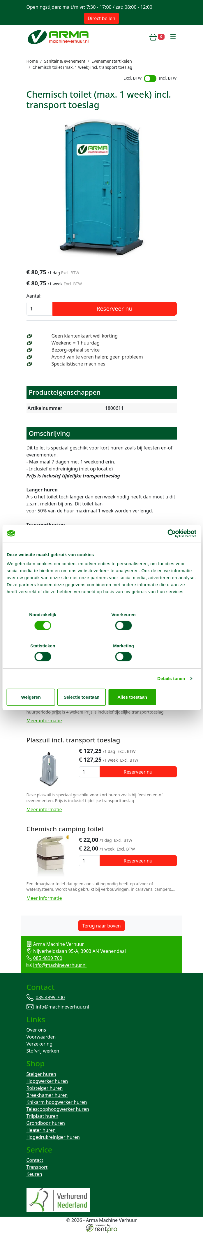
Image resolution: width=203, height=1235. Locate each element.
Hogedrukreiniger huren (53, 1139)
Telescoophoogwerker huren (58, 1111)
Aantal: (34, 297)
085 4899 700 (47, 958)
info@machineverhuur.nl (60, 965)
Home (32, 61)
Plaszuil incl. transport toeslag (73, 740)
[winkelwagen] (157, 37)
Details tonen (171, 662)
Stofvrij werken (43, 1052)
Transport (37, 1169)
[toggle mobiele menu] (173, 37)
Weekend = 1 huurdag (76, 344)
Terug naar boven (101, 926)
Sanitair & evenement (65, 61)
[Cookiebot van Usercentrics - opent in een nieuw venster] (170, 549)
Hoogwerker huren (47, 1083)
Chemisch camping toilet (65, 829)
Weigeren (37, 681)
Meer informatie (44, 721)
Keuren (34, 1176)
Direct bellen (101, 18)
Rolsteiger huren (45, 1090)
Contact (35, 1162)
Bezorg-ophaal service (76, 351)
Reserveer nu (114, 310)
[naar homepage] (59, 37)
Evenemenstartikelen (111, 61)
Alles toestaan (165, 681)
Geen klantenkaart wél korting (85, 337)
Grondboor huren (46, 1125)
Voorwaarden (41, 1038)
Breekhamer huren (47, 1097)
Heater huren (41, 1132)
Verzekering (40, 1045)
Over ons (36, 1031)
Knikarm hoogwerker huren (57, 1104)
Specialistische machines (78, 365)
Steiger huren (41, 1076)
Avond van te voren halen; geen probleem (97, 358)
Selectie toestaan (101, 681)
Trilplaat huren (43, 1118)
